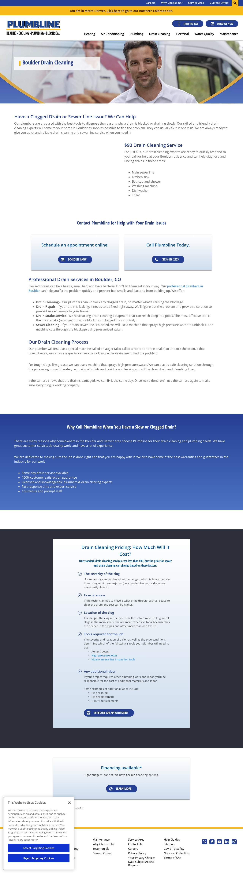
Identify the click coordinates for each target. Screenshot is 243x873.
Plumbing (136, 34)
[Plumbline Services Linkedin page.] (226, 842)
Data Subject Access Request (141, 863)
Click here (114, 11)
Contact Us (135, 844)
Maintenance (229, 34)
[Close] (69, 802)
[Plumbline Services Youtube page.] (219, 842)
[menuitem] (150, 3)
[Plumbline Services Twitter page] (204, 842)
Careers (150, 3)
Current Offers (219, 3)
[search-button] (235, 3)
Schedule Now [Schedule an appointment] (74, 259)
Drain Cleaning (159, 34)
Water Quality (204, 34)
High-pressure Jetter (104, 655)
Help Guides (172, 839)
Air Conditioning (112, 34)
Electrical (182, 34)
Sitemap (169, 844)
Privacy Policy (137, 853)
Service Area (196, 3)
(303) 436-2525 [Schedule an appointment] (167, 259)
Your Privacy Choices (141, 857)
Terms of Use (172, 857)
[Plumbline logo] (33, 28)
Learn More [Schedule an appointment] (120, 789)
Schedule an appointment (107, 713)
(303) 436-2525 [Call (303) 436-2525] (187, 23)
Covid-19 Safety (174, 848)
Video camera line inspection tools (113, 659)
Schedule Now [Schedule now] (222, 23)
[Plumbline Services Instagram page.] (234, 842)
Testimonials (101, 848)
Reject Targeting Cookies (38, 858)
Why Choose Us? (171, 3)
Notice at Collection (176, 853)
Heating (89, 34)
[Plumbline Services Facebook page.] (212, 842)
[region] (38, 833)
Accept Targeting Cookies (38, 848)
